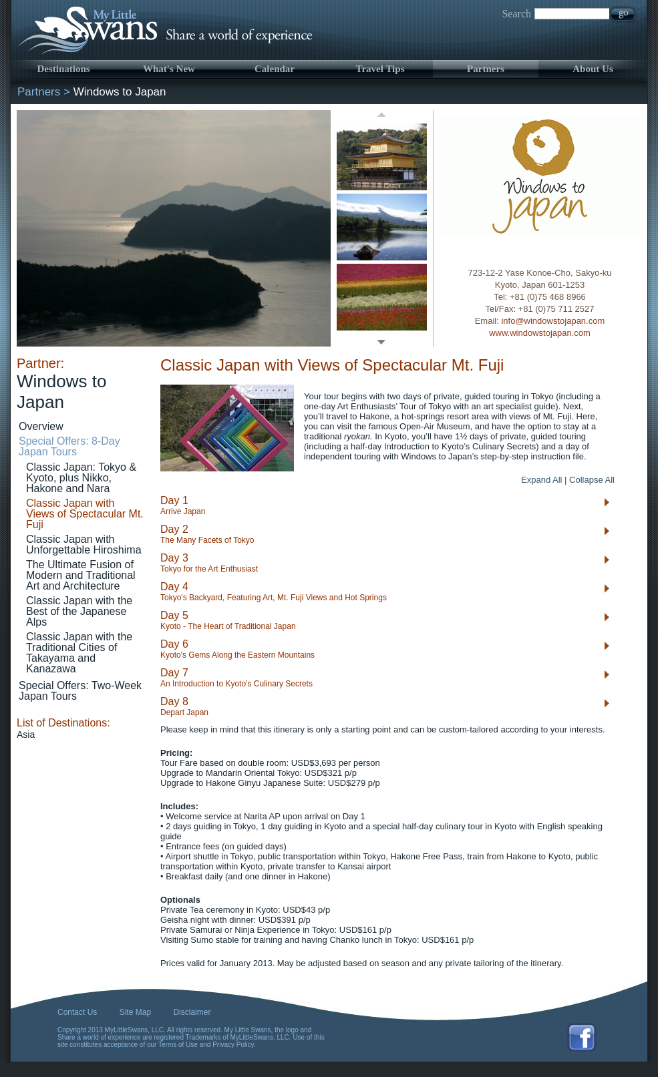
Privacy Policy (233, 1044)
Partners (485, 68)
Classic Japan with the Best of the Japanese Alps (79, 611)
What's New (169, 68)
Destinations (63, 68)
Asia (26, 734)
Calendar (275, 68)
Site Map (135, 1012)
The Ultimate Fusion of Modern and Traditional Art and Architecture (81, 575)
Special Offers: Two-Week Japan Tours (80, 691)
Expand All (541, 480)
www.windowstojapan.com (540, 333)
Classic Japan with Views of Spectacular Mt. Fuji (85, 513)
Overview (41, 426)
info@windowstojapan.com (553, 321)
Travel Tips (380, 68)
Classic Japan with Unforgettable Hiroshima (84, 544)
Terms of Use (178, 1044)
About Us (592, 68)
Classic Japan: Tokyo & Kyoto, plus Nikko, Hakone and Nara (81, 477)
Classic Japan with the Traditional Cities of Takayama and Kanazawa (79, 652)
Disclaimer (191, 1012)
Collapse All (592, 480)
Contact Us (77, 1012)
